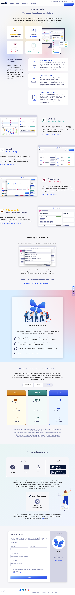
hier (43, 518)
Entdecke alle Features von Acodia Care (37, 283)
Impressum (54, 592)
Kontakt (55, 590)
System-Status (36, 592)
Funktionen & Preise (55, 1)
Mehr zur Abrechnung (7, 164)
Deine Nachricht (14, 560)
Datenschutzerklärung (18, 572)
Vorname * (13, 546)
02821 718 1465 (58, 555)
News (33, 590)
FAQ (38, 590)
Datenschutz (45, 592)
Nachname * (33, 546)
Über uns (62, 590)
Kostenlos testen (69, 4)
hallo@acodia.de (58, 560)
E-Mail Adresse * (14, 553)
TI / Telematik (64, 1)
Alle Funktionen (46, 590)
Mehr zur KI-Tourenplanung (51, 134)
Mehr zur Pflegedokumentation (10, 223)
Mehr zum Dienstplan (49, 194)
